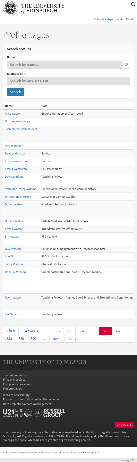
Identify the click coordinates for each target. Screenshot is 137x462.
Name (11, 57)
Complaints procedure (17, 384)
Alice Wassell (13, 113)
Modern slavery (12, 388)
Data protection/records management (27, 404)
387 (117, 330)
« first (10, 330)
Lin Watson (12, 314)
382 (57, 330)
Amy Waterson (14, 146)
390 (33, 338)
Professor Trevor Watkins (20, 189)
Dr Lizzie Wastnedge (17, 121)
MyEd (129, 19)
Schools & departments (108, 19)
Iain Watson (12, 256)
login (127, 460)
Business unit (16, 73)
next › (57, 338)
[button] (133, 4)
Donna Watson (14, 204)
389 (21, 338)
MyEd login (124, 425)
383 (69, 330)
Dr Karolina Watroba (18, 196)
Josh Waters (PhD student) (21, 129)
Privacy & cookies (14, 379)
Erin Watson (12, 236)
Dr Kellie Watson (15, 272)
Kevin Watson (13, 297)
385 (93, 330)
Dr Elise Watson (15, 221)
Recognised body (15, 440)
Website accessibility (16, 395)
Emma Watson (14, 229)
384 (81, 330)
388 (9, 338)
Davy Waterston (15, 153)
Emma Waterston (16, 161)
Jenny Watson (14, 264)
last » (72, 338)
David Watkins (14, 176)
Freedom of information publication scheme (31, 399)
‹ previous (30, 330)
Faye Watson (13, 249)
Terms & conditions (15, 375)
